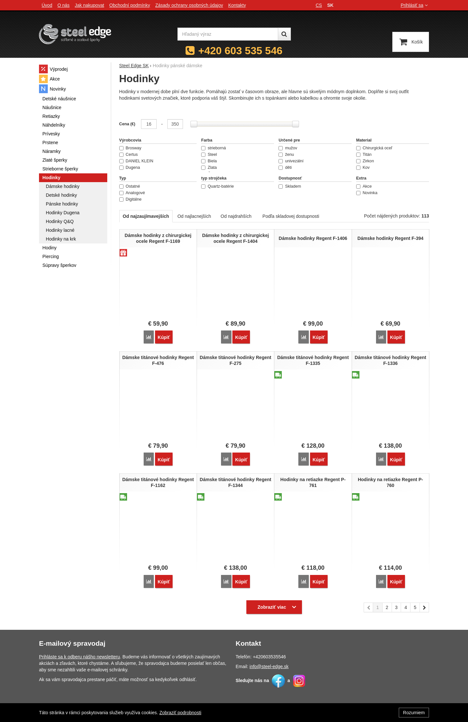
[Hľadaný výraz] (227, 34)
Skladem (290, 186)
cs (319, 5)
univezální (291, 161)
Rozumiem (414, 712)
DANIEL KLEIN (136, 161)
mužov (288, 148)
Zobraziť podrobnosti (180, 712)
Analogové (132, 193)
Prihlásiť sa (415, 5)
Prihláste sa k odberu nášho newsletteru (79, 655)
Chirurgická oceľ (374, 148)
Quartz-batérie (217, 186)
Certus (128, 154)
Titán (364, 154)
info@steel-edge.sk (269, 665)
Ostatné (129, 186)
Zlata (209, 167)
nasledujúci (424, 607)
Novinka (367, 193)
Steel (209, 154)
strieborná (213, 148)
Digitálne (130, 199)
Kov (363, 167)
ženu (286, 154)
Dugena (129, 167)
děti (285, 167)
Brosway (130, 148)
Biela (209, 161)
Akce (364, 186)
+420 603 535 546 (240, 50)
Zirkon (365, 161)
